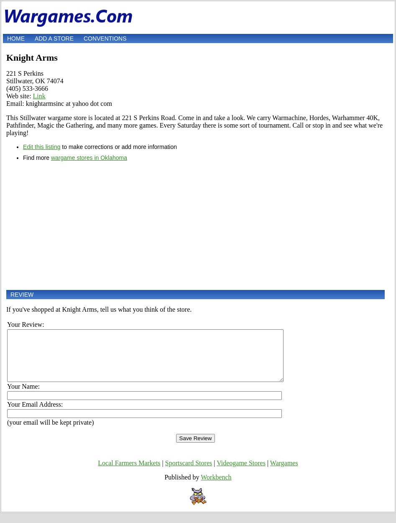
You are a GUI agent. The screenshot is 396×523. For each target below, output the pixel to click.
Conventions (105, 38)
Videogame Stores (241, 473)
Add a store (54, 38)
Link (39, 96)
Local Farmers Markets (129, 473)
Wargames (284, 473)
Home (16, 38)
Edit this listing (41, 147)
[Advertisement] (195, 225)
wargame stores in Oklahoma (89, 157)
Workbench (216, 487)
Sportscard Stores (188, 473)
